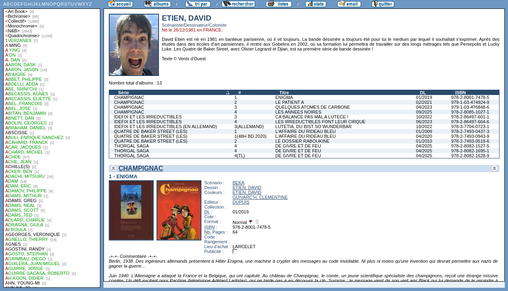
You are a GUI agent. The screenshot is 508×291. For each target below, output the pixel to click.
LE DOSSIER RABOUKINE (302, 141)
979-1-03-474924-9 (470, 102)
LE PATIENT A (289, 102)
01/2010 (424, 141)
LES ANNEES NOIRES (298, 112)
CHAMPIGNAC (129, 97)
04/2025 (424, 145)
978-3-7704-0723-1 (470, 126)
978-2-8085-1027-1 (470, 112)
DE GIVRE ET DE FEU (298, 145)
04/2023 (424, 107)
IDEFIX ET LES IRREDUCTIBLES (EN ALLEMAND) (165, 126)
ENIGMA (284, 97)
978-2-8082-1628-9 (470, 155)
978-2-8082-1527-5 (470, 145)
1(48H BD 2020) (250, 136)
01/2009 (424, 131)
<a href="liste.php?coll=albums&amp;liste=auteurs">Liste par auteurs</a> (51, 144)
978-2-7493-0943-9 (470, 136)
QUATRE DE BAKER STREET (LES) (150, 131)
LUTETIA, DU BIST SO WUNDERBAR (313, 126)
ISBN (460, 92)
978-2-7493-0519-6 (470, 141)
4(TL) (239, 155)
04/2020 (424, 136)
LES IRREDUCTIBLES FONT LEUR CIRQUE (320, 121)
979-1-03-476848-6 (470, 107)
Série (123, 92)
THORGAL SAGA (131, 145)
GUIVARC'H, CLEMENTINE (260, 197)
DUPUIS (241, 202)
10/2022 (424, 116)
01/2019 (424, 97)
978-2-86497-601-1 (470, 116)
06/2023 (424, 121)
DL (423, 92)
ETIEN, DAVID (247, 187)
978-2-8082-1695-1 (470, 150)
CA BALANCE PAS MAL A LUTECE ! (311, 116)
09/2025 (424, 112)
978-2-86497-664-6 (470, 121)
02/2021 (424, 102)
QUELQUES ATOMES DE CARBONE (312, 107)
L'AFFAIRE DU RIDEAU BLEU (305, 131)
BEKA (238, 182)
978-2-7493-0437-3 (470, 131)
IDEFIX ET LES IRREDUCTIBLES (148, 116)
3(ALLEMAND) (249, 126)
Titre (284, 92)
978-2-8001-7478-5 (470, 97)
